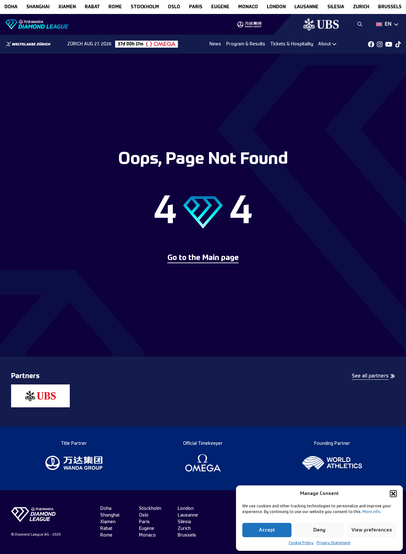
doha (10, 7)
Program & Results (245, 44)
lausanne (306, 7)
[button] (393, 494)
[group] (249, 24)
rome (115, 7)
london (276, 7)
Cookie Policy (301, 543)
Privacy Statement (333, 543)
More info (371, 512)
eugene (220, 7)
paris (195, 7)
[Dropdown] (387, 24)
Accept (267, 530)
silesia (335, 7)
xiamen (67, 7)
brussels (390, 7)
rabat (92, 7)
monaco (248, 7)
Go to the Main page (203, 258)
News (215, 44)
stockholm (145, 7)
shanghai (37, 7)
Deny (319, 530)
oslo (174, 7)
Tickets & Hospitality (291, 44)
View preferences (371, 530)
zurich (361, 7)
